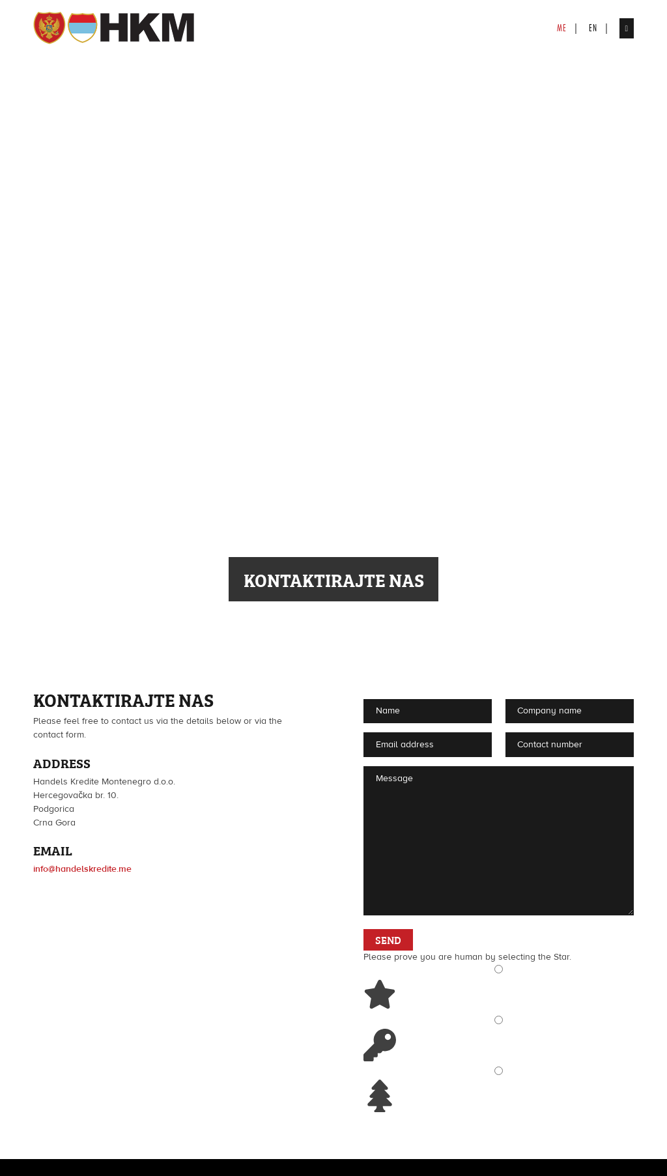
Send (388, 939)
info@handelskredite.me (82, 869)
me (562, 28)
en (593, 28)
